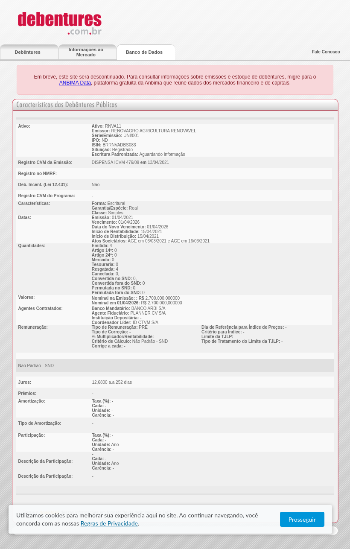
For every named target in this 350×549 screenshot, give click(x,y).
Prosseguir (311, 519)
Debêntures (28, 52)
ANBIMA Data (75, 83)
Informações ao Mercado (86, 52)
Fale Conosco (326, 52)
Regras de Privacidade (83, 523)
